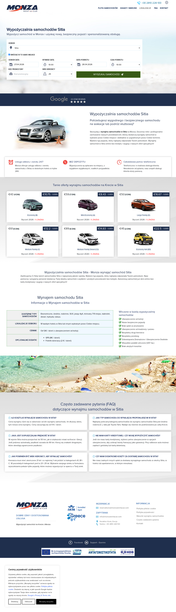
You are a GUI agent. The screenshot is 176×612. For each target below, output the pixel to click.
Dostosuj (14, 602)
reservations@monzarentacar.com (114, 508)
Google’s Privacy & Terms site (39, 595)
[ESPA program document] (88, 552)
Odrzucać (28, 602)
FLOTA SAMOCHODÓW (108, 8)
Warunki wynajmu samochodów (150, 516)
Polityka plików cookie (146, 508)
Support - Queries (98, 542)
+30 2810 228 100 (151, 2)
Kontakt (139, 523)
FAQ (155, 8)
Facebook (78, 542)
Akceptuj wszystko (46, 602)
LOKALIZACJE (145, 8)
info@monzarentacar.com (111, 516)
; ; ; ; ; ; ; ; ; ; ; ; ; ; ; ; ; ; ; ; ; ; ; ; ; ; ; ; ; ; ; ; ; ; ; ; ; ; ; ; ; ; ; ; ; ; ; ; (57, 64)
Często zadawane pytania (147, 520)
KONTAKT (164, 8)
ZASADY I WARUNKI (128, 8)
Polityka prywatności (145, 512)
